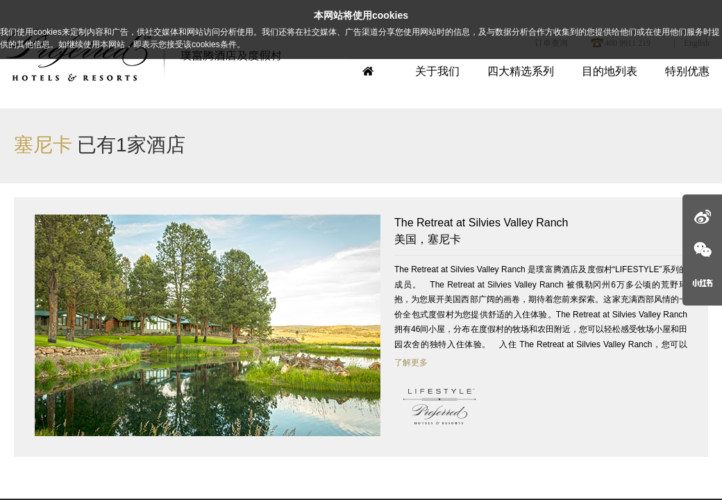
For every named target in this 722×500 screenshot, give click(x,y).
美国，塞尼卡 (540, 230)
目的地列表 (609, 71)
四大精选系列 (520, 71)
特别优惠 (687, 71)
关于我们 (437, 71)
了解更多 (411, 362)
